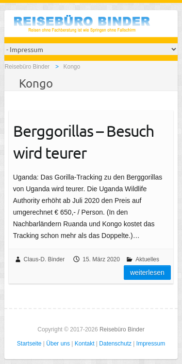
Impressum (150, 343)
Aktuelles (147, 259)
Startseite (29, 343)
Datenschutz (115, 343)
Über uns (58, 343)
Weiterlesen (147, 272)
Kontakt (85, 343)
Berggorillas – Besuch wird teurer (83, 141)
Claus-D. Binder (44, 259)
